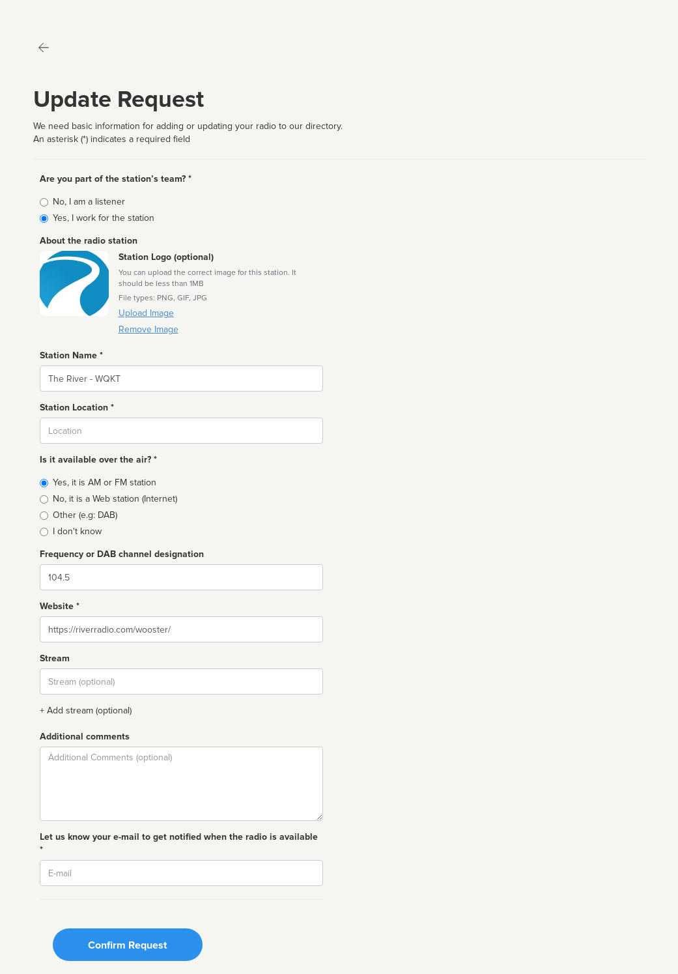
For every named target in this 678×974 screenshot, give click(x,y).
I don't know (77, 531)
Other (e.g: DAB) (85, 515)
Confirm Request (127, 945)
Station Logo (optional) (166, 257)
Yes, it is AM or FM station (104, 482)
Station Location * (77, 407)
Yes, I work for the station (103, 217)
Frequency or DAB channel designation (122, 554)
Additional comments (85, 736)
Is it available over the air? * (98, 459)
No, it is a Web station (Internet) (115, 498)
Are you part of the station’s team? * (115, 178)
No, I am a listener (89, 201)
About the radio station (88, 240)
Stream (55, 658)
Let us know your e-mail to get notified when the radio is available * (179, 843)
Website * (59, 606)
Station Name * (71, 355)
